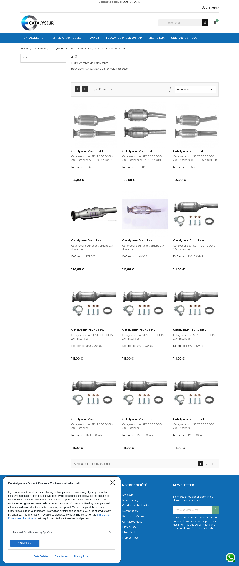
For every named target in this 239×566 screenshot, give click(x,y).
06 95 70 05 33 (131, 1)
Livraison (127, 494)
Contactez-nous (132, 521)
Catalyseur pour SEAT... (88, 151)
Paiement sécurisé (134, 516)
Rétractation (130, 510)
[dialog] (62, 519)
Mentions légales (132, 500)
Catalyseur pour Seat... (88, 240)
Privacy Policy (82, 556)
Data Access (62, 556)
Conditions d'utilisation (136, 505)
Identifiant (128, 532)
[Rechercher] (183, 22)
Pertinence (195, 89)
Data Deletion (41, 556)
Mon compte (130, 537)
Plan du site (129, 527)
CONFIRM (27, 542)
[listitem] (62, 532)
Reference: (78, 167)
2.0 (25, 58)
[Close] (113, 483)
